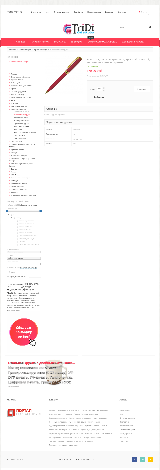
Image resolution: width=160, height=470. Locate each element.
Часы (13, 99)
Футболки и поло (17, 148)
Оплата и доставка (62, 12)
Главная (12, 48)
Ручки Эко (18, 128)
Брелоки (14, 167)
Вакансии (110, 12)
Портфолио (79, 12)
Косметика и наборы (19, 154)
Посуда (14, 72)
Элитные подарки (17, 185)
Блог (48, 12)
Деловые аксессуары (19, 93)
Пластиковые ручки (21, 110)
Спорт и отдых (16, 140)
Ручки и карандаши (41, 48)
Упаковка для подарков (15, 304)
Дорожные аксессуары (20, 294)
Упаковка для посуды (25, 237)
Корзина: (146, 12)
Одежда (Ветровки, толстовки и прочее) (66, 422)
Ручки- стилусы (20, 137)
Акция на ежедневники (21, 306)
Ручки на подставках (22, 125)
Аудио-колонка (23, 291)
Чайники (20, 240)
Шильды (14, 151)
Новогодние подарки (19, 105)
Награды (14, 179)
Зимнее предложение (26, 296)
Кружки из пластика (25, 222)
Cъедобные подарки (18, 188)
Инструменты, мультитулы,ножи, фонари (86, 426)
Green (9, 285)
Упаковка (14, 102)
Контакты (123, 12)
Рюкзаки (15, 301)
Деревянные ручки (21, 116)
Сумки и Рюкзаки (17, 78)
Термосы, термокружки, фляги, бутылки (66, 430)
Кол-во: (93, 88)
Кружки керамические (25, 219)
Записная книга (27, 301)
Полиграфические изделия (21, 176)
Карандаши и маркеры (22, 119)
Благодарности (126, 430)
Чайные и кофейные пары (27, 243)
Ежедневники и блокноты (20, 75)
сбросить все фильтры (28, 203)
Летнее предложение (15, 282)
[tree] (24, 228)
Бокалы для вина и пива (26, 234)
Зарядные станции (13, 299)
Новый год (29, 304)
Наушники (16, 285)
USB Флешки (16, 173)
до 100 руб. (26, 285)
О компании (37, 12)
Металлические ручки (22, 113)
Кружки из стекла (24, 231)
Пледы (13, 170)
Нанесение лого (95, 12)
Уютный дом (15, 81)
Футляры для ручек (21, 122)
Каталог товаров (25, 48)
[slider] (7, 209)
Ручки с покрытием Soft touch (25, 131)
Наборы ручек (19, 134)
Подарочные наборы (19, 182)
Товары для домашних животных (23, 194)
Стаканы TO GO (23, 228)
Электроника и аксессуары (21, 96)
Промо (13, 87)
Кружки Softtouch (24, 225)
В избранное (99, 95)
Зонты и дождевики (18, 90)
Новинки (14, 191)
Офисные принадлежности (21, 84)
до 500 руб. (32, 282)
